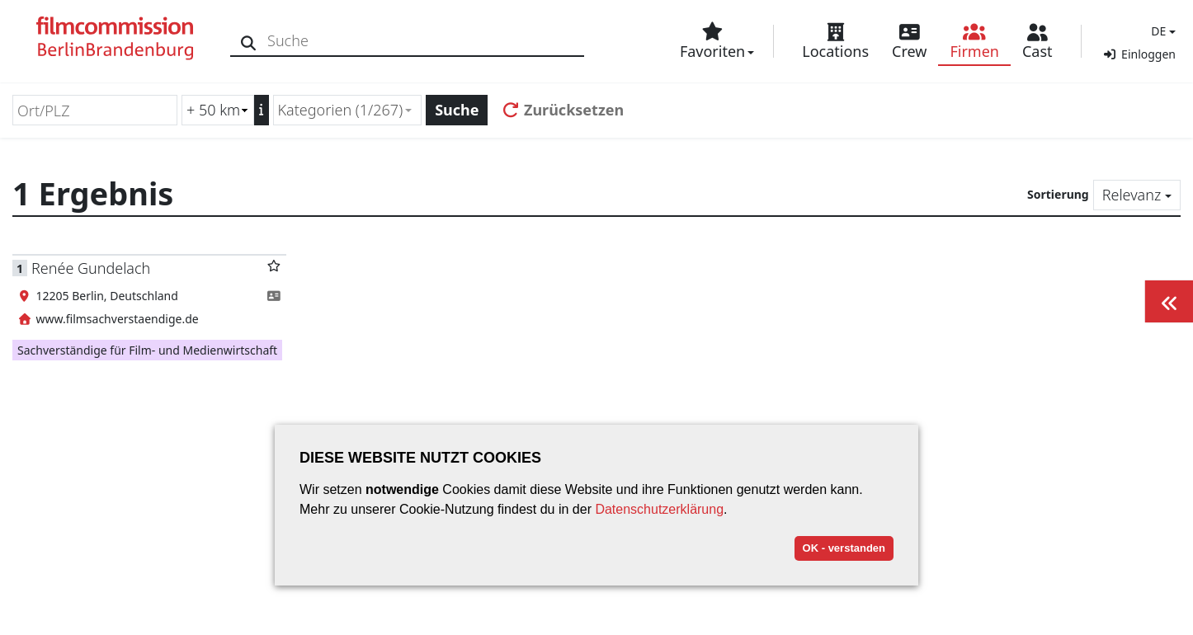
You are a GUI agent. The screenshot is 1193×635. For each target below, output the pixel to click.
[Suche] (249, 40)
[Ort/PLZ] (94, 110)
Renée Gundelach (90, 268)
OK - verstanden (844, 548)
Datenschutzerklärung (659, 509)
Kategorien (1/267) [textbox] (340, 110)
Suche (457, 110)
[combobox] (347, 110)
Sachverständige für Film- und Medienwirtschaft (147, 350)
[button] (1161, 31)
